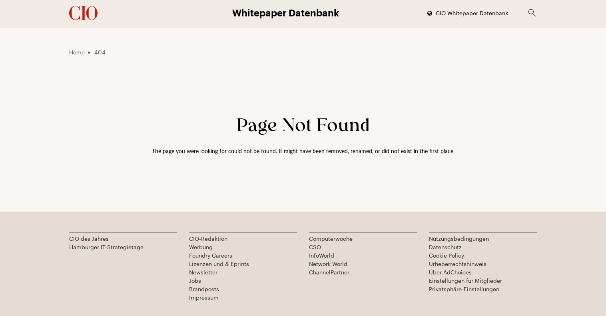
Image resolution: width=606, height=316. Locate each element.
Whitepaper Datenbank (285, 12)
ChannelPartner (329, 272)
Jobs (195, 280)
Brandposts (204, 289)
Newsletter (203, 272)
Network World (328, 263)
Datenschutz (445, 247)
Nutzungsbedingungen (459, 238)
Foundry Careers (210, 255)
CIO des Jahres (89, 238)
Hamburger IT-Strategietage (106, 247)
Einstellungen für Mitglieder (465, 280)
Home (77, 52)
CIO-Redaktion (208, 238)
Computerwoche (331, 238)
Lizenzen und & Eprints (219, 263)
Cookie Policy (446, 255)
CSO (315, 247)
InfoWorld (321, 255)
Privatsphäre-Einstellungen (464, 289)
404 (100, 52)
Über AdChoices (450, 272)
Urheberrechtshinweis (457, 263)
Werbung (201, 247)
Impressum (204, 297)
